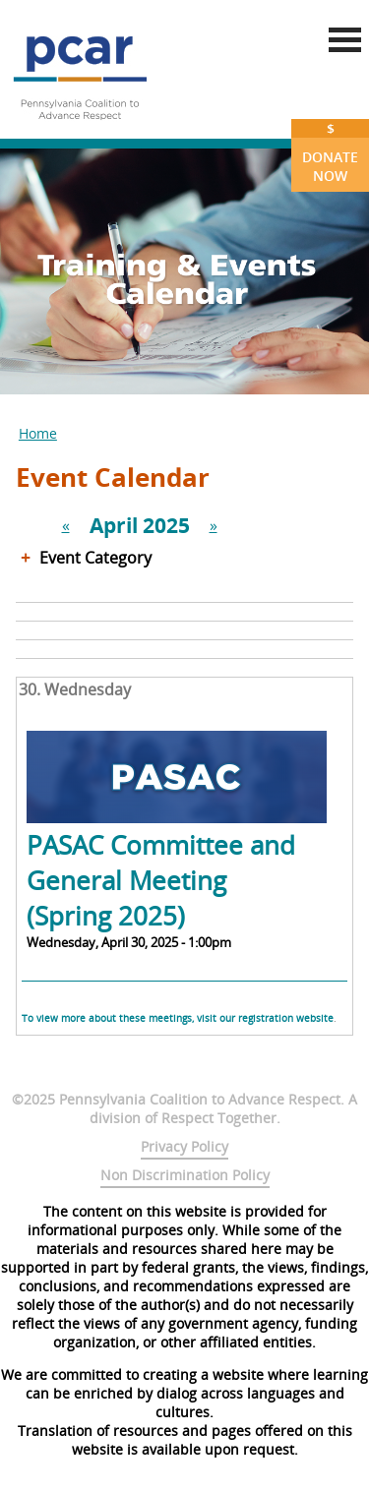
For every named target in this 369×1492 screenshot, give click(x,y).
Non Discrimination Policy (185, 1174)
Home (38, 433)
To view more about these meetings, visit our (130, 1018)
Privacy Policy (184, 1146)
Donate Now (330, 152)
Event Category (95, 557)
